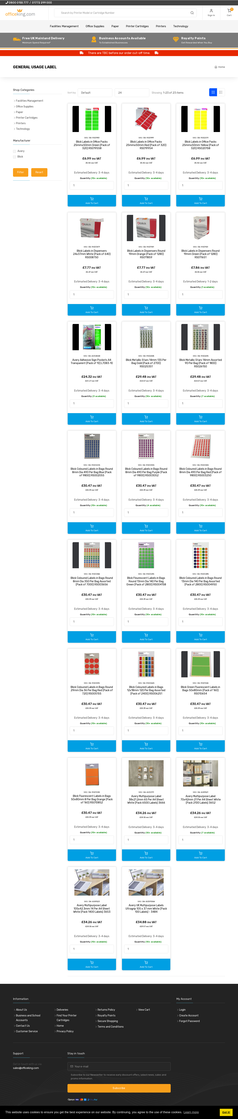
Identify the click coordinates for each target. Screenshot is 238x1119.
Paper (115, 26)
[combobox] (125, 13)
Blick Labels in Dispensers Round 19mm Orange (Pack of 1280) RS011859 (146, 254)
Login (182, 1009)
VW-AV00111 (148, 792)
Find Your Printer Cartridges (67, 1018)
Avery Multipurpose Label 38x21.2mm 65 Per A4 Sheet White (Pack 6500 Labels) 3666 (146, 799)
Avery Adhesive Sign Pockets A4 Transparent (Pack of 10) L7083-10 (92, 361)
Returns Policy (106, 1009)
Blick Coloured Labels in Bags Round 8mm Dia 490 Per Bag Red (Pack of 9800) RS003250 (200, 472)
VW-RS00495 (203, 574)
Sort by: (71, 92)
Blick (20, 156)
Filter (20, 172)
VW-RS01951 (94, 138)
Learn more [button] (191, 1112)
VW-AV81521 (202, 792)
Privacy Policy (65, 1031)
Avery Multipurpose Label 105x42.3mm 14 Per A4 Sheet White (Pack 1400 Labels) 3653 (91, 908)
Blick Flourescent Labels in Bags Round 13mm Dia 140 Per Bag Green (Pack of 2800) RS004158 (146, 581)
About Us (21, 1009)
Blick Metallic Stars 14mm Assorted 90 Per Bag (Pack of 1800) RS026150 (200, 363)
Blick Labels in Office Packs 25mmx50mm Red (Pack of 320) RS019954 (146, 145)
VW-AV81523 (94, 901)
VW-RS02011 (202, 138)
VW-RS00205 (94, 465)
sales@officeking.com (26, 1068)
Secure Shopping (108, 1021)
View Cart (144, 1009)
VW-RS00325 (203, 465)
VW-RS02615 (202, 356)
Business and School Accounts (28, 1018)
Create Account (189, 1015)
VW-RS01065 (202, 683)
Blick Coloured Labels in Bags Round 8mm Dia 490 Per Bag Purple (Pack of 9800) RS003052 (146, 472)
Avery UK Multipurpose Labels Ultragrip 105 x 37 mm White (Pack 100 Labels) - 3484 (146, 908)
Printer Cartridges (137, 26)
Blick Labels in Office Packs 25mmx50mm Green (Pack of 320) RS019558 (92, 145)
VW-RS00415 (148, 574)
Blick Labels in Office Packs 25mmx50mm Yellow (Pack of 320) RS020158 (200, 145)
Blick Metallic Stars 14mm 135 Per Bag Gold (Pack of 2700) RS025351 (146, 363)
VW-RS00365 (94, 574)
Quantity (93, 178)
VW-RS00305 (148, 465)
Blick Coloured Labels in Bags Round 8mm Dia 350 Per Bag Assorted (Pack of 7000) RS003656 (92, 581)
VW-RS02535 (148, 356)
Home (221, 67)
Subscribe (119, 1088)
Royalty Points (106, 1015)
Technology (180, 26)
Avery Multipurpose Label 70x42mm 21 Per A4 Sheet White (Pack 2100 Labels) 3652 (201, 799)
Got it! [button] (226, 1112)
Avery (21, 151)
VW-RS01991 (148, 138)
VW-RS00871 (94, 247)
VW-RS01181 (148, 247)
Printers (161, 26)
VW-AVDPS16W (148, 901)
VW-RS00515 (94, 683)
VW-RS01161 (203, 247)
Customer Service (27, 1031)
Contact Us (23, 1025)
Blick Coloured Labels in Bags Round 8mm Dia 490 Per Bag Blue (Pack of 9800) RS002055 (92, 472)
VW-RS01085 (94, 792)
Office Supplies (95, 26)
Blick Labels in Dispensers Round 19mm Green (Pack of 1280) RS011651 (200, 254)
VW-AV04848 (94, 356)
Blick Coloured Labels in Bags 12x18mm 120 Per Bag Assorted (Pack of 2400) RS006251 (146, 690)
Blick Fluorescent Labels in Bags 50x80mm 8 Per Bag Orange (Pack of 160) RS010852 (92, 799)
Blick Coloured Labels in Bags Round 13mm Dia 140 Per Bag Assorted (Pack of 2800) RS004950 (200, 581)
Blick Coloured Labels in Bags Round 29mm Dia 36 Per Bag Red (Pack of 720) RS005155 (92, 690)
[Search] (192, 13)
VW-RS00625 (148, 683)
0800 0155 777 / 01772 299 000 (29, 2)
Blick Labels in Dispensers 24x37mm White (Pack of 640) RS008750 (92, 254)
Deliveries (62, 1009)
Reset (39, 172)
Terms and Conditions (111, 1026)
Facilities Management (64, 26)
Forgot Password (189, 1021)
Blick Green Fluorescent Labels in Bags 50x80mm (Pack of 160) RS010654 (200, 690)
